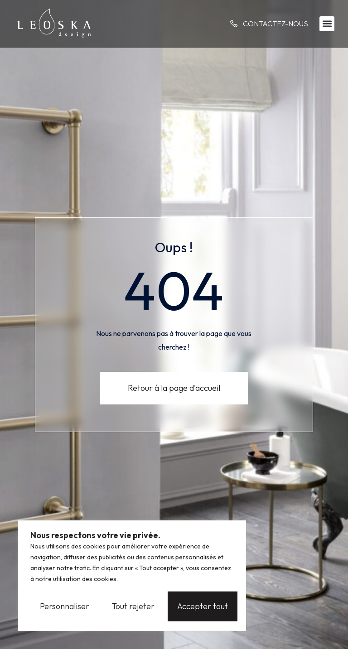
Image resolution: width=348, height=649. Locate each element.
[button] (326, 23)
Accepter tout (202, 606)
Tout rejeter (133, 606)
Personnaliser (64, 606)
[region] (132, 575)
